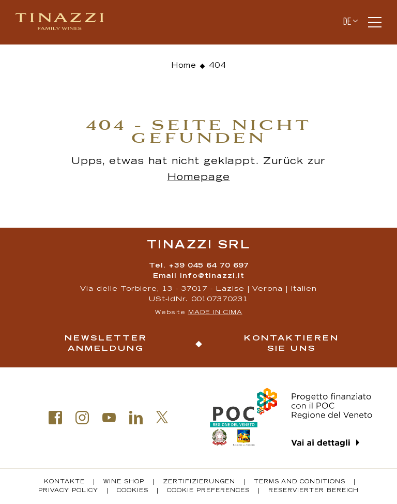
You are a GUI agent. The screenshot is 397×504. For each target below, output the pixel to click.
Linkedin (136, 417)
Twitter (162, 417)
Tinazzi (64, 22)
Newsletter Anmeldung (106, 344)
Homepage (198, 178)
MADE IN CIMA (215, 313)
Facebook (55, 417)
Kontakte (64, 482)
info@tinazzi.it (212, 276)
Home (183, 66)
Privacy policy (68, 491)
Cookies (132, 491)
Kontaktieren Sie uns (291, 344)
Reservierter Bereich (313, 491)
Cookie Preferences (208, 491)
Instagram (82, 417)
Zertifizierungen (199, 482)
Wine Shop (123, 482)
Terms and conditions (299, 482)
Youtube (109, 417)
